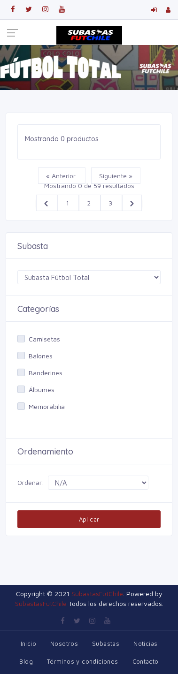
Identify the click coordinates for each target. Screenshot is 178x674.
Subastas (105, 643)
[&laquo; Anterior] (47, 203)
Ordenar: (30, 482)
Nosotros (64, 643)
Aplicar (89, 519)
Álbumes (41, 390)
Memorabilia (47, 406)
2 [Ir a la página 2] (90, 203)
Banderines (45, 373)
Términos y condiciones (82, 661)
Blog (26, 661)
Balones (41, 356)
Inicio (28, 643)
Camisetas (44, 339)
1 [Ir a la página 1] (68, 203)
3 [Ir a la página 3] (111, 203)
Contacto (145, 661)
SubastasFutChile (97, 594)
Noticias (145, 643)
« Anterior (61, 176)
